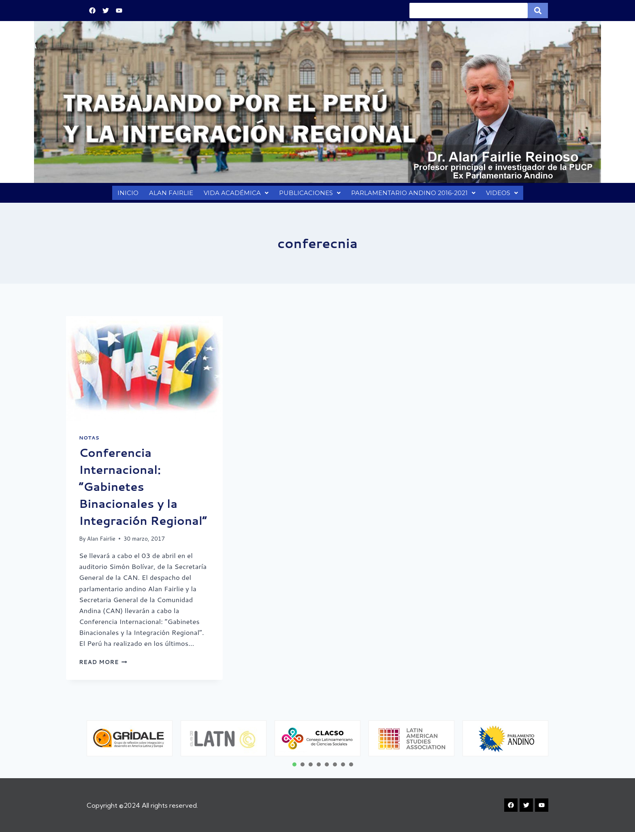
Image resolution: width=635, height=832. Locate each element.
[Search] (468, 10)
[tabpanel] (130, 738)
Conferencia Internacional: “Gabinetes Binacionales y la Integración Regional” (143, 490)
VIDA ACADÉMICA (234, 195)
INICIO (126, 195)
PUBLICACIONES (308, 195)
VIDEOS (503, 195)
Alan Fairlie (101, 542)
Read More (103, 666)
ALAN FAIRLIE (169, 195)
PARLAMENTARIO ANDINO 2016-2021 (412, 195)
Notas (89, 441)
